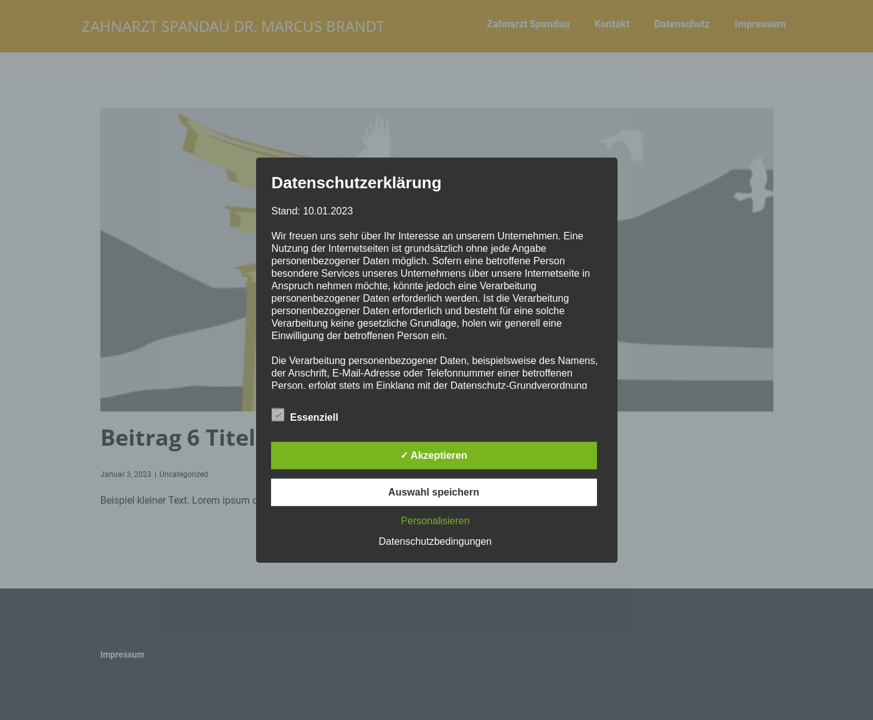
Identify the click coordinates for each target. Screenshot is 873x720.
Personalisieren (435, 521)
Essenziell (305, 415)
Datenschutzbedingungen (435, 541)
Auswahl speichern (433, 492)
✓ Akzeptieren (433, 455)
